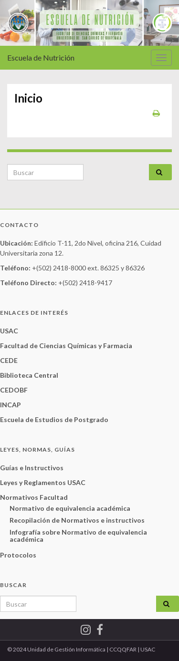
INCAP (10, 405)
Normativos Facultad (34, 497)
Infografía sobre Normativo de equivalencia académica (78, 535)
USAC (9, 331)
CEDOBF (14, 390)
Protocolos (18, 555)
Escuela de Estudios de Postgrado (54, 419)
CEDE (9, 360)
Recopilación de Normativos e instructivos (77, 520)
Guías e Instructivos (31, 468)
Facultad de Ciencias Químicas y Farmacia (66, 345)
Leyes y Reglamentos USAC (42, 482)
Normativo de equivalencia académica (70, 508)
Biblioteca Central (29, 375)
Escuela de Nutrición (40, 57)
